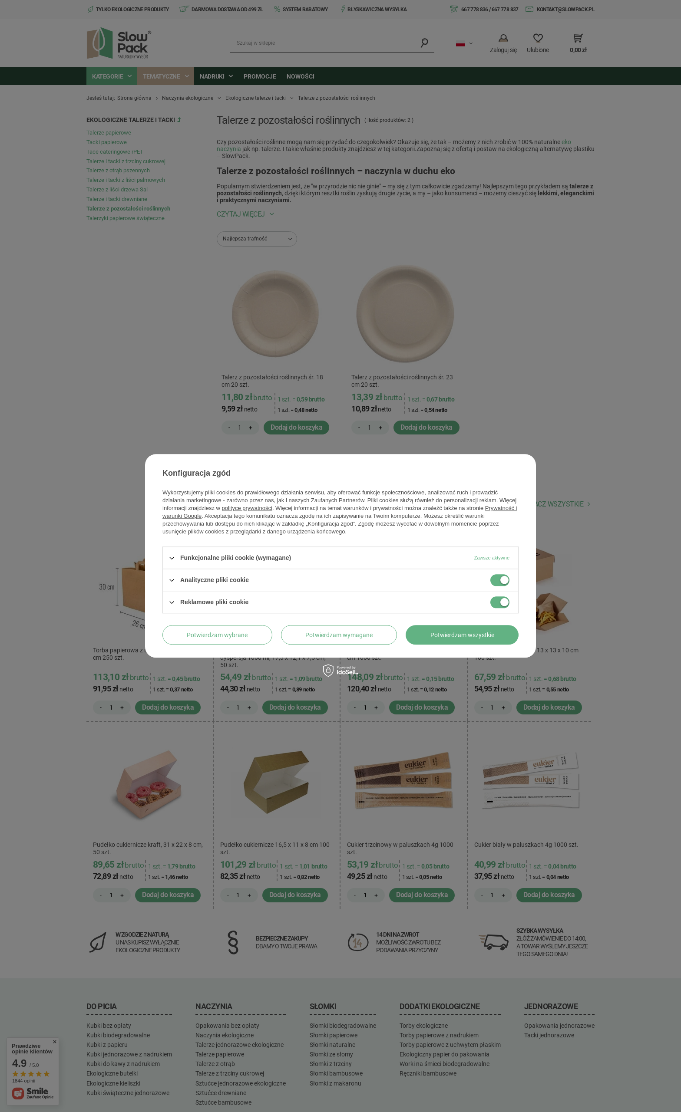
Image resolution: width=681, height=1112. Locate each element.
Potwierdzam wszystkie (462, 635)
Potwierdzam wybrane (217, 635)
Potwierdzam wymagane (339, 635)
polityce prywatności (247, 508)
